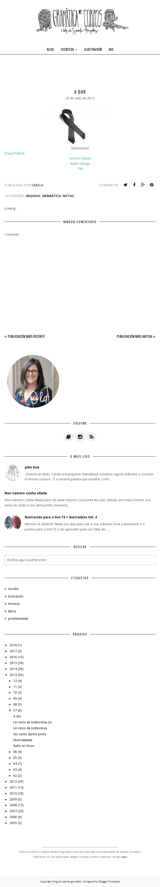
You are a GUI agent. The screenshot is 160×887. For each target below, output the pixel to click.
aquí (124, 856)
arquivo (33, 196)
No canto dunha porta (29, 734)
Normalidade (22, 740)
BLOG (50, 49)
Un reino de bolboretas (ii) (32, 722)
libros (12, 611)
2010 (13, 793)
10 (15, 692)
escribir (13, 589)
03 (15, 769)
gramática (51, 196)
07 (15, 710)
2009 (13, 799)
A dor (17, 716)
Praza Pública (14, 153)
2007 (13, 811)
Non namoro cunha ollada (26, 493)
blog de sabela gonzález (67, 881)
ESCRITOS (69, 49)
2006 (13, 817)
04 (15, 763)
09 (15, 698)
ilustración (15, 596)
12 (15, 681)
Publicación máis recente (26, 336)
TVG (80, 168)
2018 (13, 645)
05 (15, 757)
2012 (13, 781)
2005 (13, 823)
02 (15, 775)
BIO (111, 49)
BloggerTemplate (109, 881)
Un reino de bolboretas (30, 728)
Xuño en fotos (23, 746)
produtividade (18, 618)
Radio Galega (80, 163)
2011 (13, 787)
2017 (13, 651)
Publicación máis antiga (134, 336)
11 (15, 686)
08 (15, 704)
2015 (13, 663)
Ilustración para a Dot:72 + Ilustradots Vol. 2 (61, 517)
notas (68, 196)
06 (15, 751)
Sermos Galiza (80, 158)
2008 (13, 805)
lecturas (14, 603)
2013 (13, 675)
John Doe (32, 467)
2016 (13, 657)
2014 (13, 669)
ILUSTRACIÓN (93, 49)
